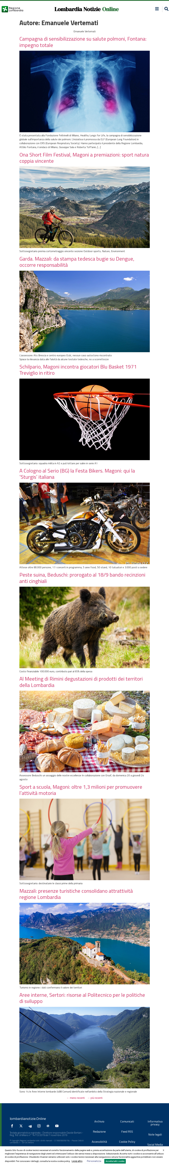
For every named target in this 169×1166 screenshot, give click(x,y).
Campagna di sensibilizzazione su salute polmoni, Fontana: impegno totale (83, 42)
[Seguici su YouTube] (57, 1126)
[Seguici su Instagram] (39, 1126)
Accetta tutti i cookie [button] (115, 1161)
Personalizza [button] (94, 1161)
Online (110, 9)
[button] (157, 9)
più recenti (95, 1097)
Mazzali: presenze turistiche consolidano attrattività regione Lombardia (76, 894)
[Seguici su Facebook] (12, 1126)
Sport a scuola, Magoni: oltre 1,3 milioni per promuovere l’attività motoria (80, 790)
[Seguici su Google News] (48, 1126)
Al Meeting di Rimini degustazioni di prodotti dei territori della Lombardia (81, 682)
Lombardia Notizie (77, 9)
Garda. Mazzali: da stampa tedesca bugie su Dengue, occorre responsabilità (76, 262)
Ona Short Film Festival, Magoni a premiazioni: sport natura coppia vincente (84, 158)
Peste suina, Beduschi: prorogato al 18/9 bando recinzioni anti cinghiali (82, 578)
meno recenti (76, 1097)
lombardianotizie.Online (28, 1118)
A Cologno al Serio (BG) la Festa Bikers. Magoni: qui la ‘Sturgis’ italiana (77, 474)
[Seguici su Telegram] (30, 1126)
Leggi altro (77, 1161)
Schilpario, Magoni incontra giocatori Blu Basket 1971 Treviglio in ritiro (78, 370)
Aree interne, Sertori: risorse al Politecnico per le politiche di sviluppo (82, 998)
